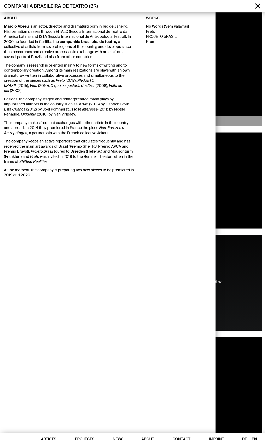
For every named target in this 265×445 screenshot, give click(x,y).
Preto (150, 31)
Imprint (216, 439)
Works (153, 18)
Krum (150, 41)
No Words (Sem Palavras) (167, 26)
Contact (181, 439)
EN (254, 439)
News (118, 439)
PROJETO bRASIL (161, 36)
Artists (48, 439)
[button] (219, 69)
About (10, 18)
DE (244, 439)
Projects (84, 439)
